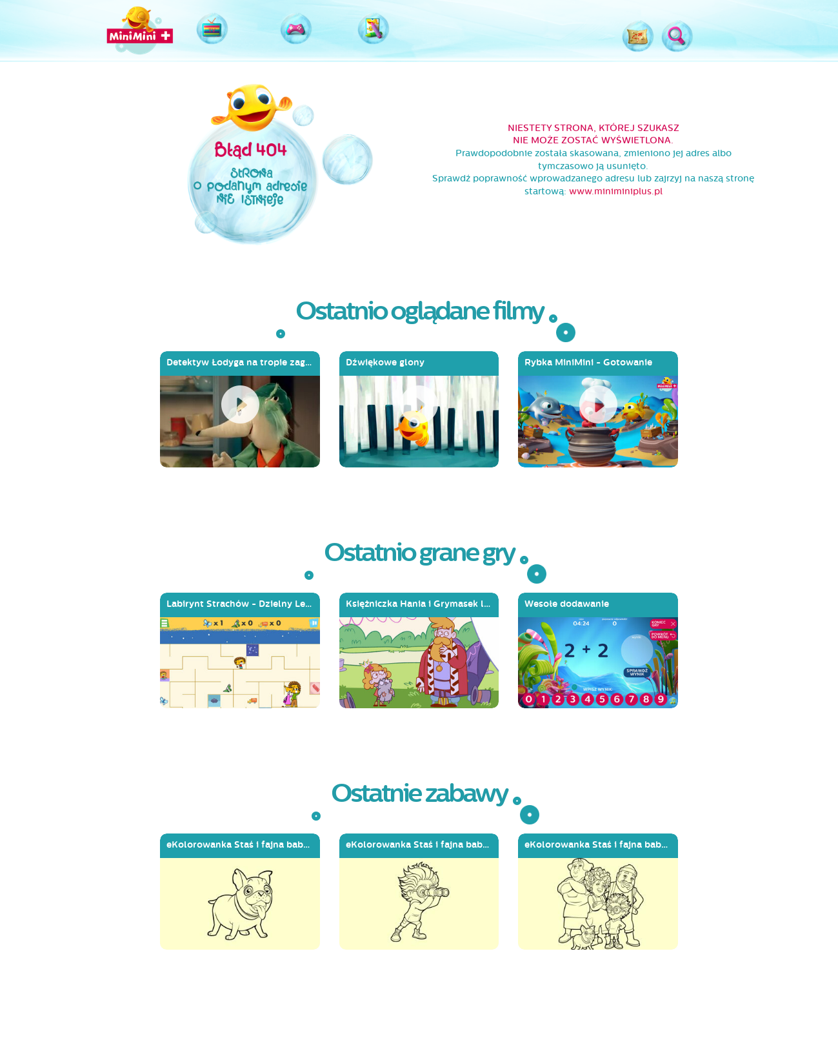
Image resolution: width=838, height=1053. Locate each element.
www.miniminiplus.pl (616, 191)
